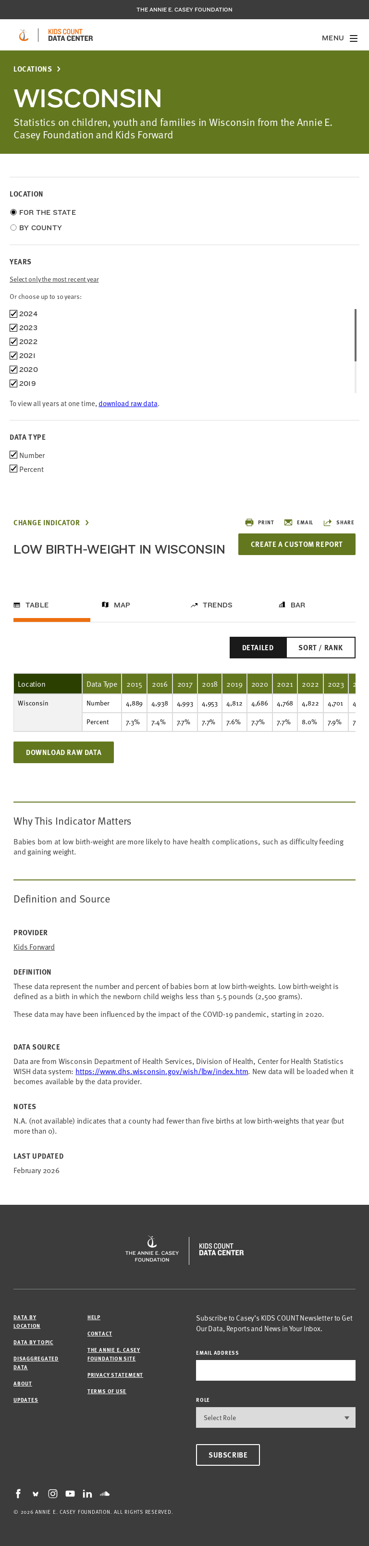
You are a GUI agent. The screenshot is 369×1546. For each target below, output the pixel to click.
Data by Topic (33, 1342)
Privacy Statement (115, 1374)
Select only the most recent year (54, 279)
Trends (218, 605)
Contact (99, 1333)
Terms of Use (106, 1391)
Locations (32, 69)
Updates (25, 1399)
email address (217, 1352)
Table (37, 605)
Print (259, 522)
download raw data (128, 403)
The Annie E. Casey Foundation (184, 9)
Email (298, 522)
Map (122, 605)
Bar (298, 605)
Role (203, 1399)
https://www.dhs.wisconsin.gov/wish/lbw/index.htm (161, 1070)
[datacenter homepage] (70, 35)
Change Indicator (46, 523)
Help (93, 1317)
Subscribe (228, 1454)
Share (339, 522)
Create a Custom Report (297, 544)
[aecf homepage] (24, 35)
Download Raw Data (63, 752)
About (22, 1383)
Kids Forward (34, 946)
